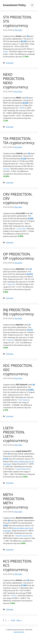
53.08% (31, 390)
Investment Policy (14, 5)
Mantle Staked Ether (24, 536)
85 (28, 580)
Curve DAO (21, 228)
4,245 (13, 620)
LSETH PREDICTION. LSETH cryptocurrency (15, 434)
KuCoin (14, 595)
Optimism (11, 284)
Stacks (5, 51)
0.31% (5, 459)
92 (31, 269)
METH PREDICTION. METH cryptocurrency (15, 500)
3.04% (5, 525)
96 (29, 153)
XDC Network (24, 400)
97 (27, 98)
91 (30, 325)
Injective (10, 340)
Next (20, 620)
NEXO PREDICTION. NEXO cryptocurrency (15, 80)
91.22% (24, 158)
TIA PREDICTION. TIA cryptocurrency (18, 140)
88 (34, 384)
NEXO (22, 108)
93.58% (31, 218)
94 (31, 213)
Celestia (6, 169)
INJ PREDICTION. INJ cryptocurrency (18, 311)
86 (9, 520)
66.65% (25, 103)
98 (28, 36)
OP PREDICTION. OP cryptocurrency (18, 256)
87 (9, 454)
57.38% (24, 585)
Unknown (9, 63)
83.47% (30, 274)
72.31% (30, 330)
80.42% (24, 41)
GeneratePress (19, 632)
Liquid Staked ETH (23, 469)
